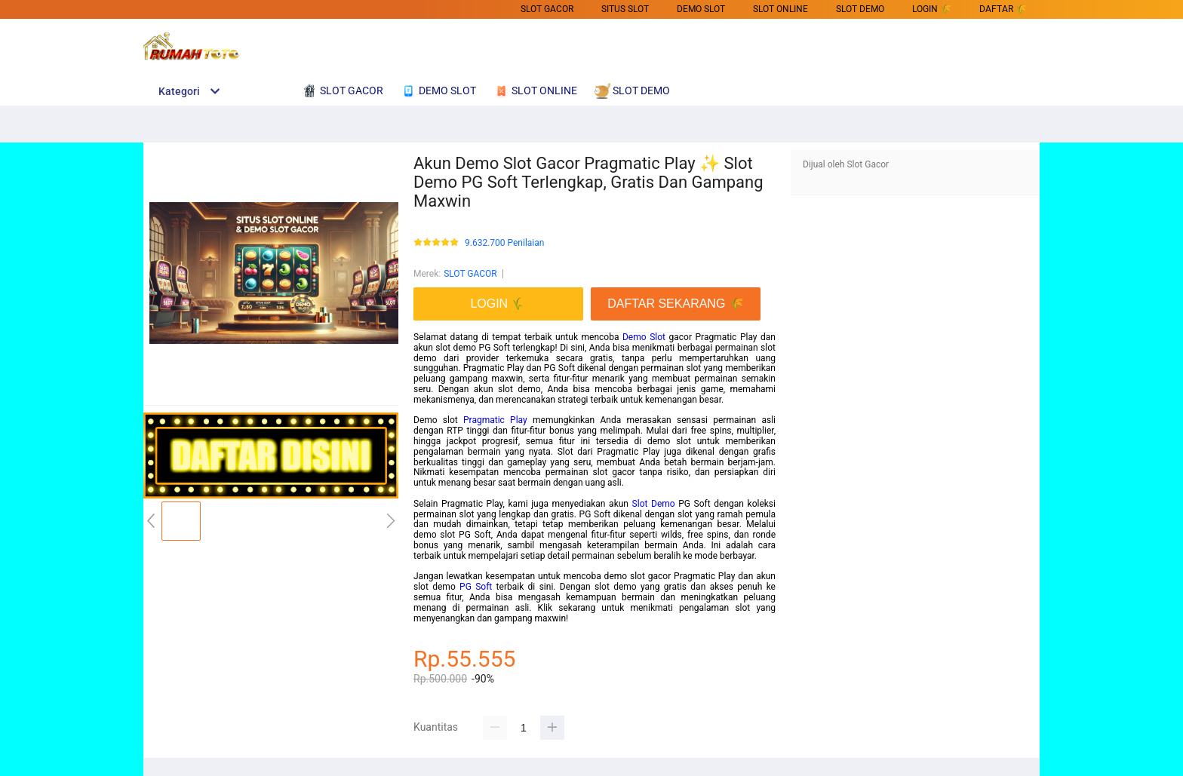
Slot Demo (653, 503)
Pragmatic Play (495, 420)
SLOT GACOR (547, 9)
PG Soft (475, 586)
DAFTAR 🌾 (1003, 9)
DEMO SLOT (701, 9)
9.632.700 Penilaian (504, 243)
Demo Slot (643, 337)
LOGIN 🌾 (931, 9)
